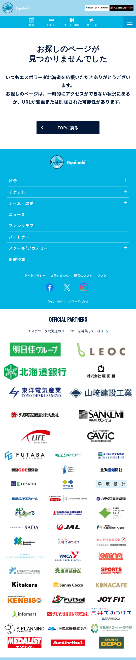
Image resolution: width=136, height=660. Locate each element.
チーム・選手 (21, 203)
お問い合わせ (60, 275)
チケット (17, 192)
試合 (13, 180)
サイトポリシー (35, 275)
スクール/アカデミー (28, 248)
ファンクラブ (21, 225)
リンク (102, 275)
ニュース (17, 214)
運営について (83, 275)
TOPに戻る (68, 128)
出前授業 (17, 259)
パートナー (19, 237)
